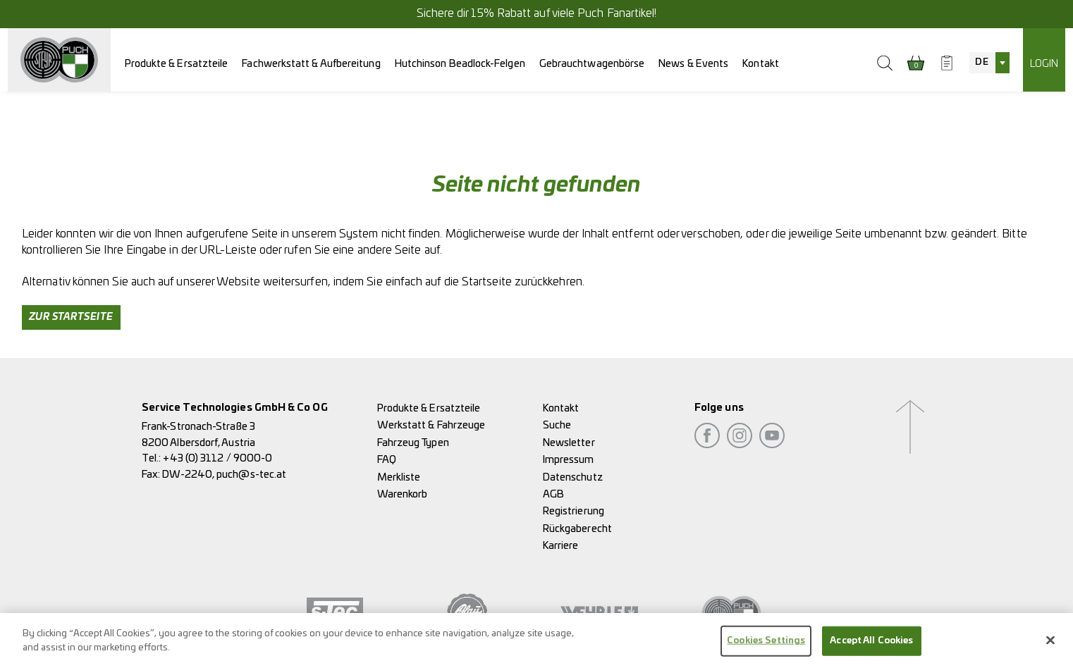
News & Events (693, 63)
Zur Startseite (71, 317)
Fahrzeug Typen (413, 443)
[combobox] (989, 62)
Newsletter (569, 443)
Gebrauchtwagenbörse (592, 63)
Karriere (561, 545)
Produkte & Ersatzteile (176, 63)
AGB (553, 494)
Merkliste (399, 477)
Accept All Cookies (871, 644)
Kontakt (760, 63)
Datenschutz (573, 477)
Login (1044, 63)
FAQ (386, 459)
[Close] (1050, 644)
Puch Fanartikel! (616, 13)
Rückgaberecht (577, 529)
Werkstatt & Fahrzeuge (431, 425)
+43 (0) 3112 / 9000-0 (217, 458)
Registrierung (573, 511)
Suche (557, 425)
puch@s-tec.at (251, 474)
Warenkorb (402, 494)
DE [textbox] (981, 62)
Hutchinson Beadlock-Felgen (460, 63)
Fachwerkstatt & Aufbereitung (311, 63)
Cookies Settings (766, 644)
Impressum (568, 459)
